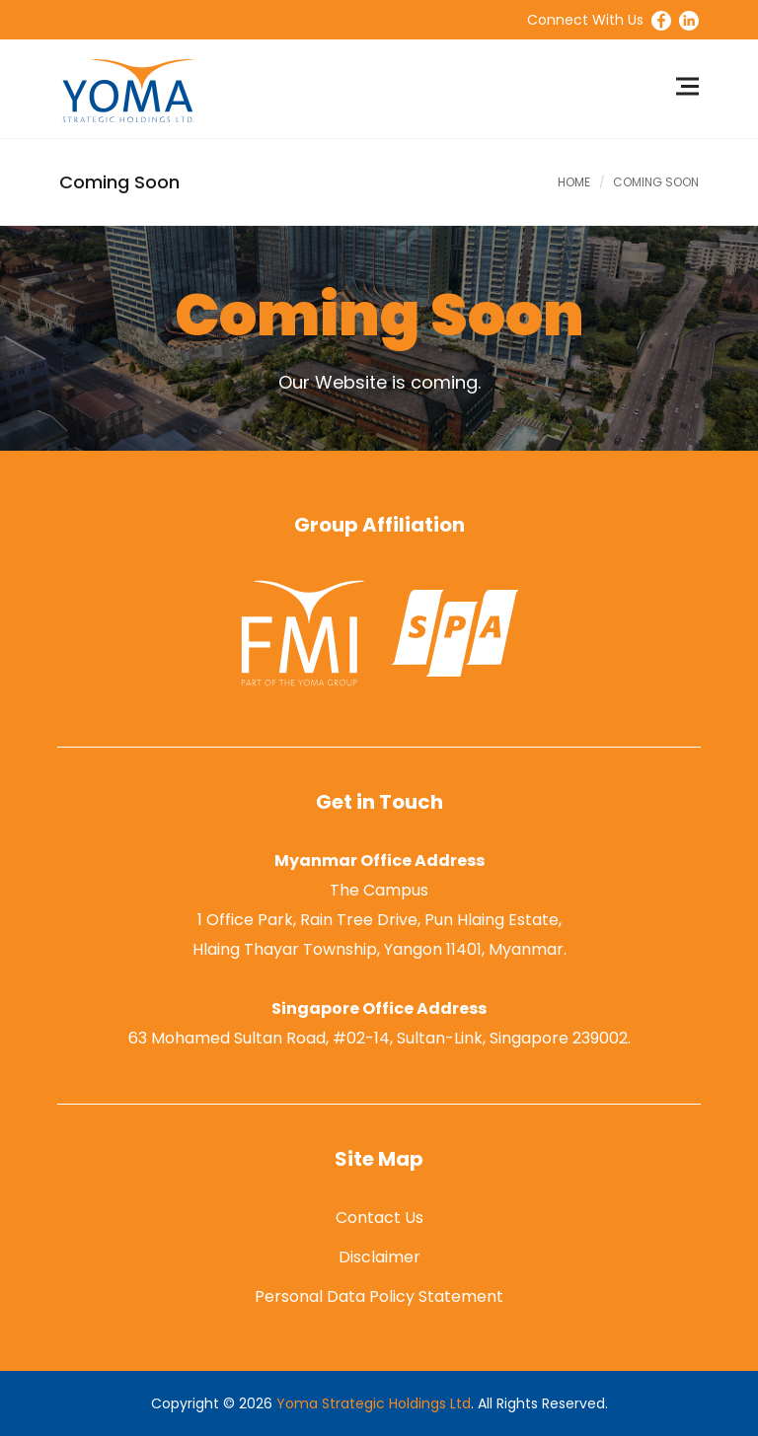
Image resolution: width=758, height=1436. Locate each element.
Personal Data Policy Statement (379, 1296)
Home (574, 182)
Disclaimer (379, 1257)
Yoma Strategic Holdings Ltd (373, 1403)
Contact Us (379, 1217)
